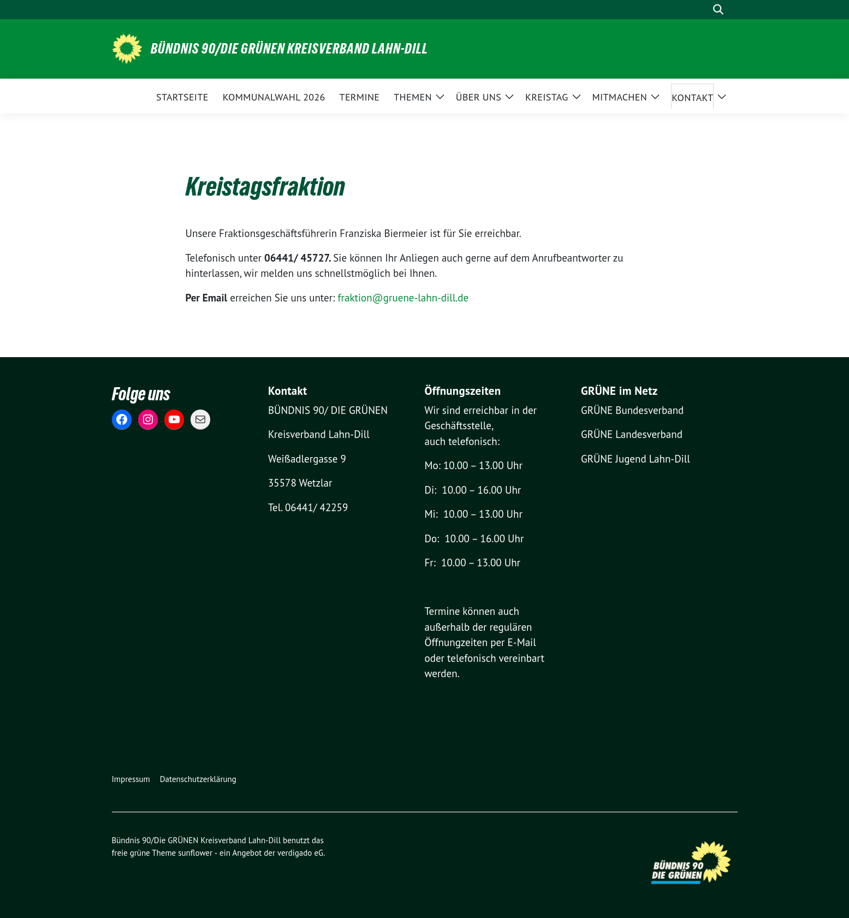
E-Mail (522, 642)
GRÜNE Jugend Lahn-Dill (635, 458)
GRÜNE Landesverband (631, 434)
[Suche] (703, 9)
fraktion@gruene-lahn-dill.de (402, 297)
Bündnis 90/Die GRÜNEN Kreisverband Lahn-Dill (289, 48)
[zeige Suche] (718, 9)
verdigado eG (300, 853)
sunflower (195, 853)
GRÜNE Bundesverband (632, 410)
